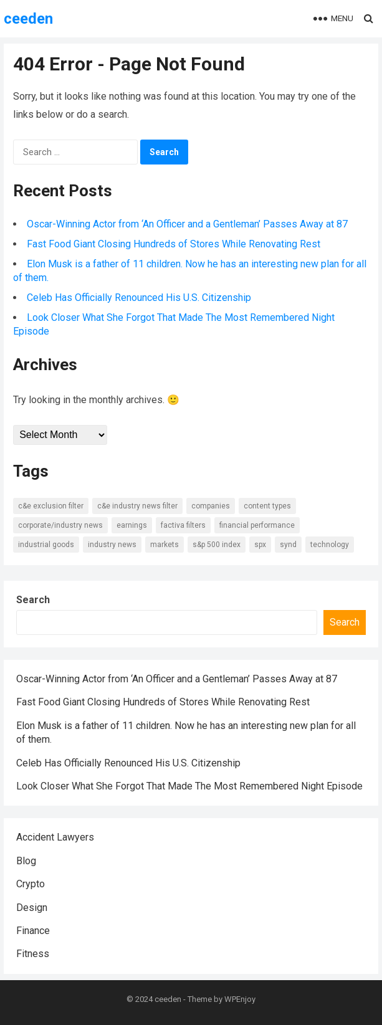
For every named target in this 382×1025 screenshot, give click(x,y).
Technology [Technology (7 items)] (329, 544)
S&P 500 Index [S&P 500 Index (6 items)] (217, 544)
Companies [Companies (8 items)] (210, 506)
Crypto (30, 884)
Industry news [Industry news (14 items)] (112, 544)
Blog (26, 861)
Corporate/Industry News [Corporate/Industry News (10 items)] (60, 525)
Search (33, 600)
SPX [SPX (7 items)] (260, 544)
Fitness (32, 954)
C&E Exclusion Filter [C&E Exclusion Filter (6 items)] (51, 506)
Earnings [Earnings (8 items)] (132, 525)
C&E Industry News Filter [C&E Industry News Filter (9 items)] (137, 506)
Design (31, 907)
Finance (33, 931)
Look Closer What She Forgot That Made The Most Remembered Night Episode (189, 786)
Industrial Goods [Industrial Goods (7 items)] (46, 544)
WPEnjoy (239, 999)
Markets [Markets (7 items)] (164, 544)
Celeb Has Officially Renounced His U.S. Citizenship (139, 297)
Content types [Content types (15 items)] (267, 506)
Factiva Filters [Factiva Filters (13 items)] (183, 525)
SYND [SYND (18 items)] (288, 544)
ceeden (28, 18)
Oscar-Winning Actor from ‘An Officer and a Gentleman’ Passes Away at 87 (187, 224)
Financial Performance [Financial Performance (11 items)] (257, 525)
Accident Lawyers (55, 837)
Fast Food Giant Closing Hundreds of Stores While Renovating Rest (173, 244)
